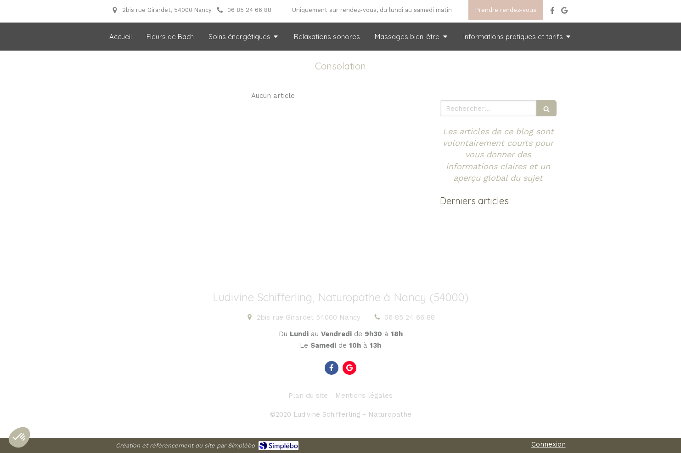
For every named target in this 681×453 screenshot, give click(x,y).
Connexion (548, 444)
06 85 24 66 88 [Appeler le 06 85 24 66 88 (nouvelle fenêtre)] (409, 317)
